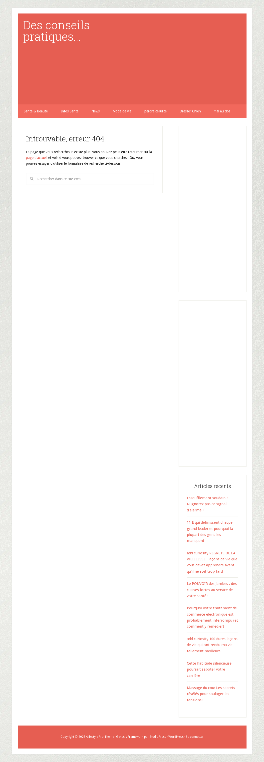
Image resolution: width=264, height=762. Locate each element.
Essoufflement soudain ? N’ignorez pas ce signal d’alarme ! (207, 504)
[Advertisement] (193, 54)
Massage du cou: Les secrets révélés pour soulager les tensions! (211, 694)
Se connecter (195, 737)
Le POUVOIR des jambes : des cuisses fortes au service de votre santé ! (212, 589)
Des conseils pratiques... (56, 30)
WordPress (176, 737)
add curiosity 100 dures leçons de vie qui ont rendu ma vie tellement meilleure (212, 645)
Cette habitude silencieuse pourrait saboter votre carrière (209, 669)
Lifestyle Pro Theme (100, 737)
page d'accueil (36, 158)
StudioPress (158, 737)
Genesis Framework (129, 737)
